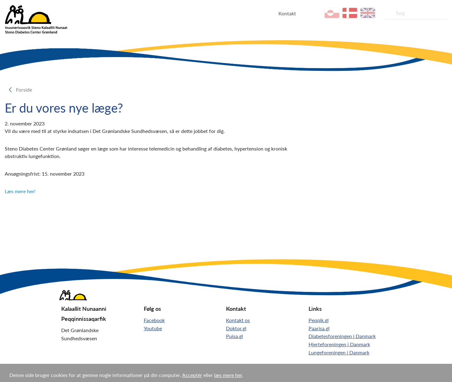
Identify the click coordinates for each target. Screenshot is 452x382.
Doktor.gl (236, 328)
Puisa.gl (234, 336)
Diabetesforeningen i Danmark (342, 336)
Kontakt (287, 13)
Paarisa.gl (319, 328)
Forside (26, 90)
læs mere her (228, 375)
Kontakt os (238, 320)
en (367, 13)
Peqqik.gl (319, 320)
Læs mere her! (20, 191)
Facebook (154, 320)
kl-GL (332, 13)
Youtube (153, 328)
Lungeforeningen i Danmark (339, 352)
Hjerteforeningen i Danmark (339, 344)
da (349, 13)
